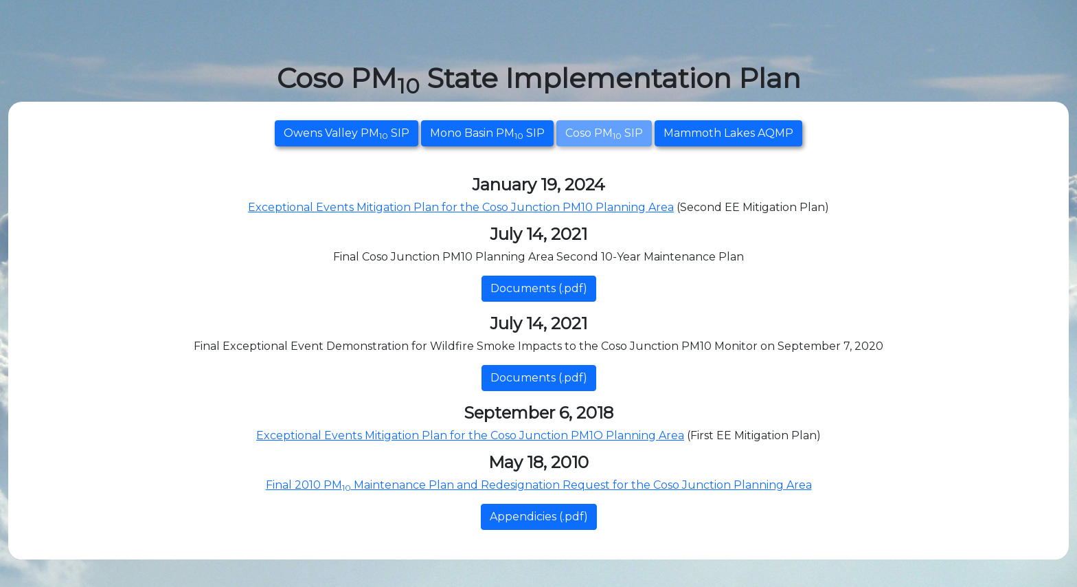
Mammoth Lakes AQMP (728, 133)
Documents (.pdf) (538, 288)
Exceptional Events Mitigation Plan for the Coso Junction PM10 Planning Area (461, 207)
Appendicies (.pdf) (539, 516)
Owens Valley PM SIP (346, 133)
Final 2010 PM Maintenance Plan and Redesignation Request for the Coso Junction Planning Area (539, 484)
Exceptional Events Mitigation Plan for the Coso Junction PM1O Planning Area (470, 435)
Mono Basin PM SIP (487, 133)
